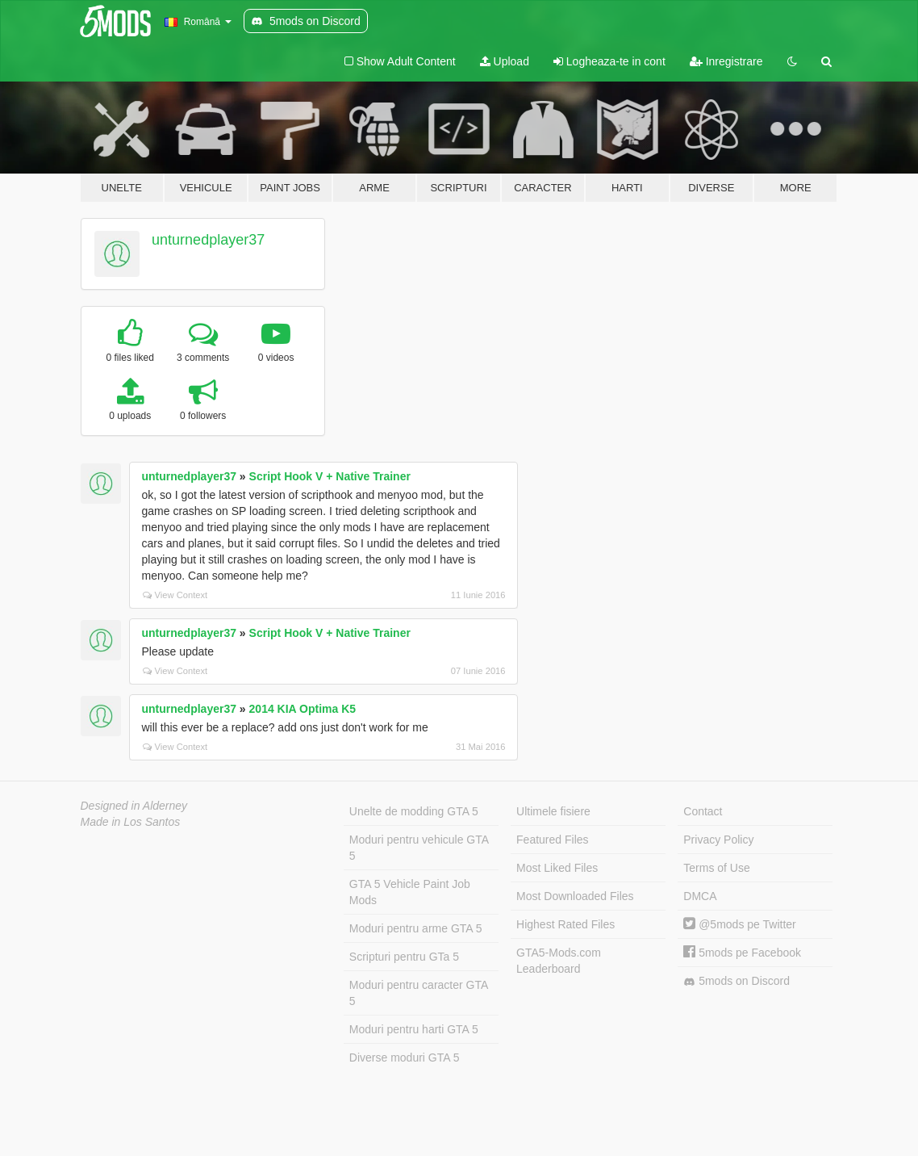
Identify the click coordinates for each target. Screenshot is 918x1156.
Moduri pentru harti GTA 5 (413, 1029)
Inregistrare (726, 61)
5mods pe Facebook (742, 952)
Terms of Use (716, 867)
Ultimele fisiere (553, 811)
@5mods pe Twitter (739, 924)
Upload (504, 61)
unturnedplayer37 (208, 240)
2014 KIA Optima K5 (303, 708)
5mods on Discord (736, 981)
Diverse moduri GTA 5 (404, 1057)
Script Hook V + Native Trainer (330, 476)
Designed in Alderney (134, 805)
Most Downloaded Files (575, 896)
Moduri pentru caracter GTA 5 (418, 992)
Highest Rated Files (565, 924)
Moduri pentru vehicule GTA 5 (419, 847)
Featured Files (552, 839)
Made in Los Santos (131, 821)
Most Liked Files (557, 867)
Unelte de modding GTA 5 (413, 811)
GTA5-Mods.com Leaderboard (558, 960)
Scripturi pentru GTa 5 (404, 956)
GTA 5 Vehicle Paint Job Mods (409, 892)
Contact (702, 811)
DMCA (699, 896)
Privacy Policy (718, 839)
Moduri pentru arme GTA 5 (415, 928)
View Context (175, 595)
